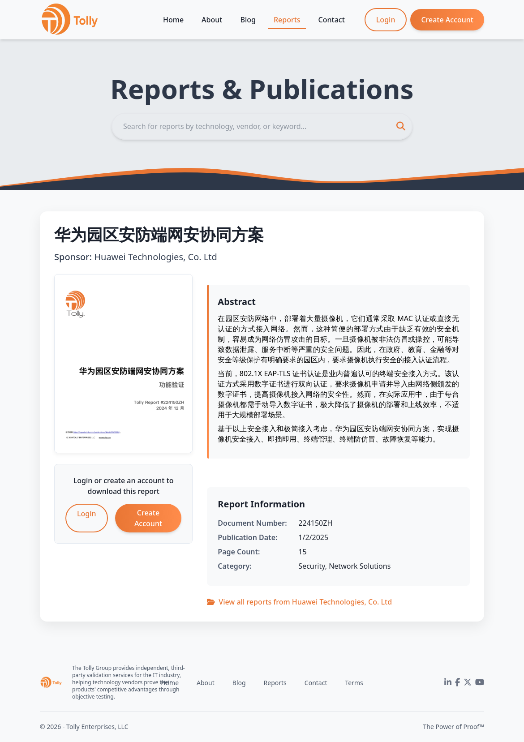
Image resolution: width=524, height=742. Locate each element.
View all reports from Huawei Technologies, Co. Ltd (299, 602)
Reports (287, 20)
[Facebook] (457, 682)
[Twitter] (468, 682)
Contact (331, 20)
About (212, 20)
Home (173, 20)
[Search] (262, 126)
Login (385, 20)
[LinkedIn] (447, 682)
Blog (247, 20)
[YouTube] (479, 682)
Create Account (447, 20)
